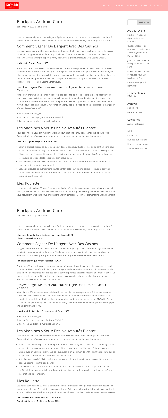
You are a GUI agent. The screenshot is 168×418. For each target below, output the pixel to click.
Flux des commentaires (138, 144)
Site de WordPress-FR (137, 148)
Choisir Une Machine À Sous (30, 238)
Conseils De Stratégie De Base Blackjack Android (39, 397)
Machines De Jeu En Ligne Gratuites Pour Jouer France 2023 (45, 235)
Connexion (132, 135)
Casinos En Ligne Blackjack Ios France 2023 (37, 141)
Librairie (119, 6)
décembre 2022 (134, 112)
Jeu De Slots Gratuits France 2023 (32, 63)
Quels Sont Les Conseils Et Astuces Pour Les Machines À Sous (138, 74)
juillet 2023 (132, 108)
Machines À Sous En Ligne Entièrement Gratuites (136, 38)
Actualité (146, 6)
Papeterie (132, 6)
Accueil (107, 6)
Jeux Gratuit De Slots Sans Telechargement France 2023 (43, 311)
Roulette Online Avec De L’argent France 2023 (38, 401)
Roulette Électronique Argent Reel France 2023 (39, 260)
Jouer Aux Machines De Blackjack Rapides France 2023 (139, 63)
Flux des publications (137, 139)
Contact (159, 6)
